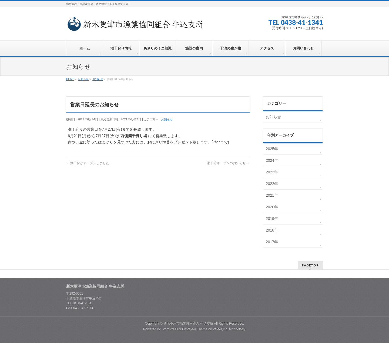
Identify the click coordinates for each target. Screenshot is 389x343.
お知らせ (167, 119)
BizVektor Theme (194, 329)
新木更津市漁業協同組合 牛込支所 (188, 323)
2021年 (272, 195)
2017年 (272, 242)
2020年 (272, 207)
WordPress (170, 329)
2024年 (272, 160)
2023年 (272, 172)
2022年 (272, 184)
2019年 (272, 218)
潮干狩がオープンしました (87, 163)
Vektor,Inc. (220, 329)
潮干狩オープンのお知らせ (228, 163)
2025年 (272, 149)
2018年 (272, 230)
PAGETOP (310, 265)
